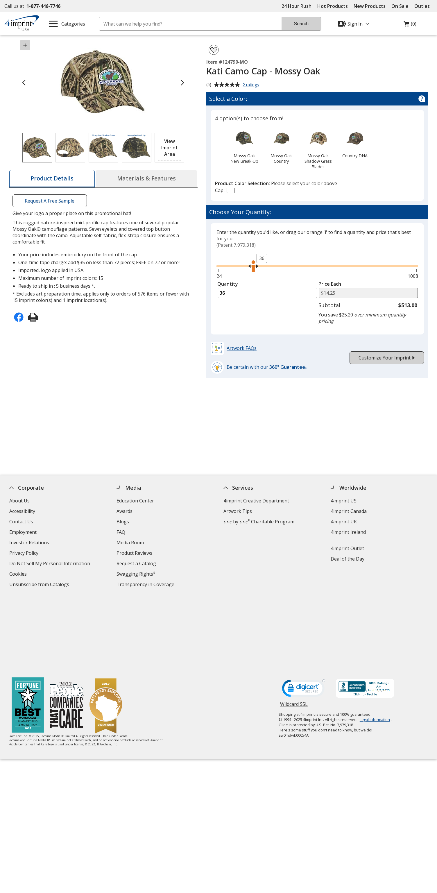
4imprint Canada (349, 511)
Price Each (329, 284)
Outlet (423, 6)
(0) (410, 25)
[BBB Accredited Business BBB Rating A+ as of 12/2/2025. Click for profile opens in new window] (364, 612)
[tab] (52, 178)
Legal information (375, 643)
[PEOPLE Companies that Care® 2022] (67, 630)
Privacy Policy (24, 554)
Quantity (227, 284)
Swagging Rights (136, 574)
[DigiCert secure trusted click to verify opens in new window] (303, 614)
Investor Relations (30, 543)
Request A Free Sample (49, 201)
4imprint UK (344, 521)
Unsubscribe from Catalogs (40, 585)
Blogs (123, 521)
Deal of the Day (347, 559)
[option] (244, 146)
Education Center (135, 500)
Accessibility (22, 511)
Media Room (130, 542)
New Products (370, 6)
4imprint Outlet (347, 548)
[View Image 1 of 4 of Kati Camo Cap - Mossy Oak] (37, 147)
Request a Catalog (136, 563)
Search (301, 23)
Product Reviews (134, 553)
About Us (19, 500)
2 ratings (251, 85)
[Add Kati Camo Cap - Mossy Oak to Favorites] (214, 50)
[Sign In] (354, 24)
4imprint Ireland (348, 532)
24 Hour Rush (296, 6)
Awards (124, 511)
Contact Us (21, 521)
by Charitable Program (258, 521)
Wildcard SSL (294, 630)
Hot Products (332, 6)
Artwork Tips (237, 511)
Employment (23, 532)
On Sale (400, 6)
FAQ (121, 532)
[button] (169, 147)
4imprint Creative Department (256, 500)
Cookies (18, 575)
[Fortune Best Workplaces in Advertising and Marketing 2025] (28, 629)
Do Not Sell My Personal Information (50, 564)
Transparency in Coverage (146, 585)
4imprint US (344, 500)
